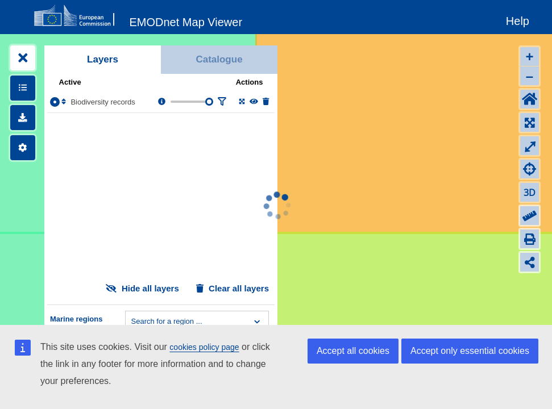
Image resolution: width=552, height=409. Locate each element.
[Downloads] (22, 117)
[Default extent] (529, 99)
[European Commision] (76, 16)
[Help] (517, 19)
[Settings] (22, 147)
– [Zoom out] (529, 76)
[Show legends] (22, 88)
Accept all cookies (353, 351)
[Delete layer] (266, 102)
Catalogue (219, 59)
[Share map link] (529, 262)
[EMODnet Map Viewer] (186, 20)
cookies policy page (204, 347)
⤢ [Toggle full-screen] (530, 145)
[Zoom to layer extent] (242, 102)
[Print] (529, 239)
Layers (102, 59)
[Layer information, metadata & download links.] (162, 102)
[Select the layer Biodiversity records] (55, 102)
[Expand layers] (22, 57)
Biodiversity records (102, 102)
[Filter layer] (221, 102)
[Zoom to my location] (529, 169)
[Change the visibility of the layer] (254, 102)
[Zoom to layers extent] (529, 122)
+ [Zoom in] (529, 56)
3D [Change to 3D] (530, 192)
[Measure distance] (529, 215)
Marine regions (76, 319)
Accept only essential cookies (469, 351)
